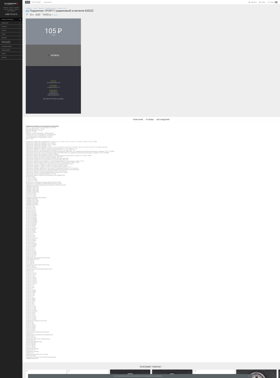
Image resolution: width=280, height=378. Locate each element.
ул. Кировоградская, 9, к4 (53, 82)
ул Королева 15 (53, 92)
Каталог (35, 8)
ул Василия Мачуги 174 (53, 87)
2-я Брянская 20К (53, 93)
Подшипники (41, 8)
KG (27, 10)
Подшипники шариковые (50, 8)
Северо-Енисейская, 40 (53, 95)
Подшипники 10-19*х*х (62, 8)
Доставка (53, 99)
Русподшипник (29, 8)
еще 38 (54, 15)
